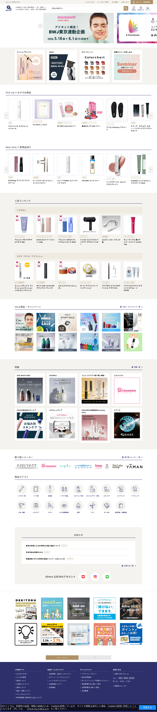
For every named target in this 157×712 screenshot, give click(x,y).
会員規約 (52, 687)
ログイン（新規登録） (143, 2)
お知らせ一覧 (127, 566)
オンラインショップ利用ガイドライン (95, 680)
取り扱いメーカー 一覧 (131, 457)
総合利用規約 (86, 677)
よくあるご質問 (103, 2)
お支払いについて (22, 684)
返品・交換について (23, 691)
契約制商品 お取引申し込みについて (29, 697)
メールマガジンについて (58, 680)
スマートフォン (62, 657)
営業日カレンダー (120, 686)
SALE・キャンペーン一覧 (130, 307)
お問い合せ (125, 2)
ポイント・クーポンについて (59, 677)
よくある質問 (21, 677)
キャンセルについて (23, 694)
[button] (40, 25)
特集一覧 (136, 367)
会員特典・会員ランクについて (60, 674)
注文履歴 (115, 2)
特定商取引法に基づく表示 (91, 684)
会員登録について (55, 684)
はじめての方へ (21, 674)
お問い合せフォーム (121, 674)
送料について (21, 687)
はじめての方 (89, 2)
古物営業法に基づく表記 (90, 687)
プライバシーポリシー (90, 674)
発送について (21, 680)
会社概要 (85, 691)
